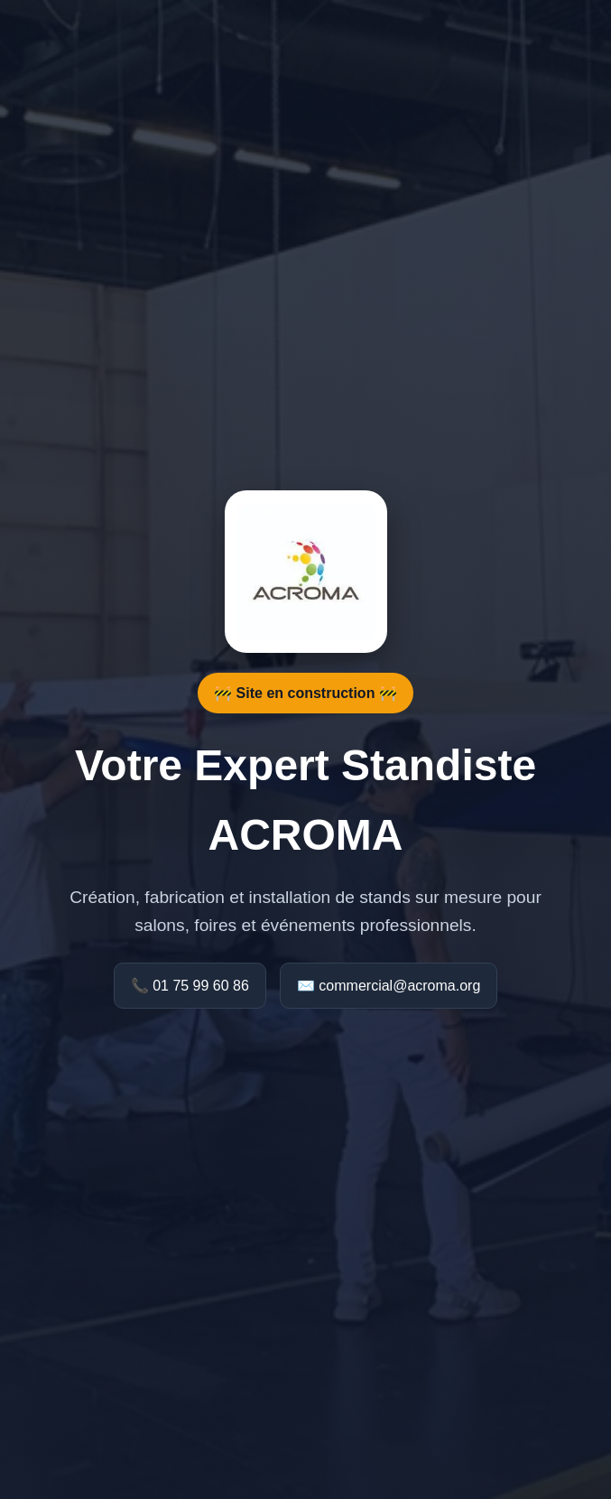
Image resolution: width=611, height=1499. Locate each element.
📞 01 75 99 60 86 (190, 985)
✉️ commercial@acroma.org (388, 985)
